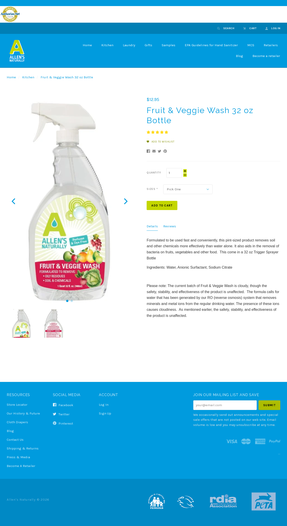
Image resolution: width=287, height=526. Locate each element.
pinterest (63, 423)
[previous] (14, 201)
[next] (125, 201)
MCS (250, 45)
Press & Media (18, 457)
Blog (239, 56)
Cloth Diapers (17, 422)
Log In (104, 405)
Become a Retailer (21, 466)
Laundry (129, 45)
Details (152, 226)
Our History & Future (23, 413)
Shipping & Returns (23, 448)
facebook (63, 405)
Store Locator (17, 405)
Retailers (271, 45)
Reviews (169, 226)
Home (87, 45)
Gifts (148, 45)
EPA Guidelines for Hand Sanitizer (211, 45)
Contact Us (15, 440)
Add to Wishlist (160, 141)
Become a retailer (266, 56)
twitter (61, 414)
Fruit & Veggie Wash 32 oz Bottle (67, 77)
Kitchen (107, 45)
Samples (168, 45)
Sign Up (105, 413)
